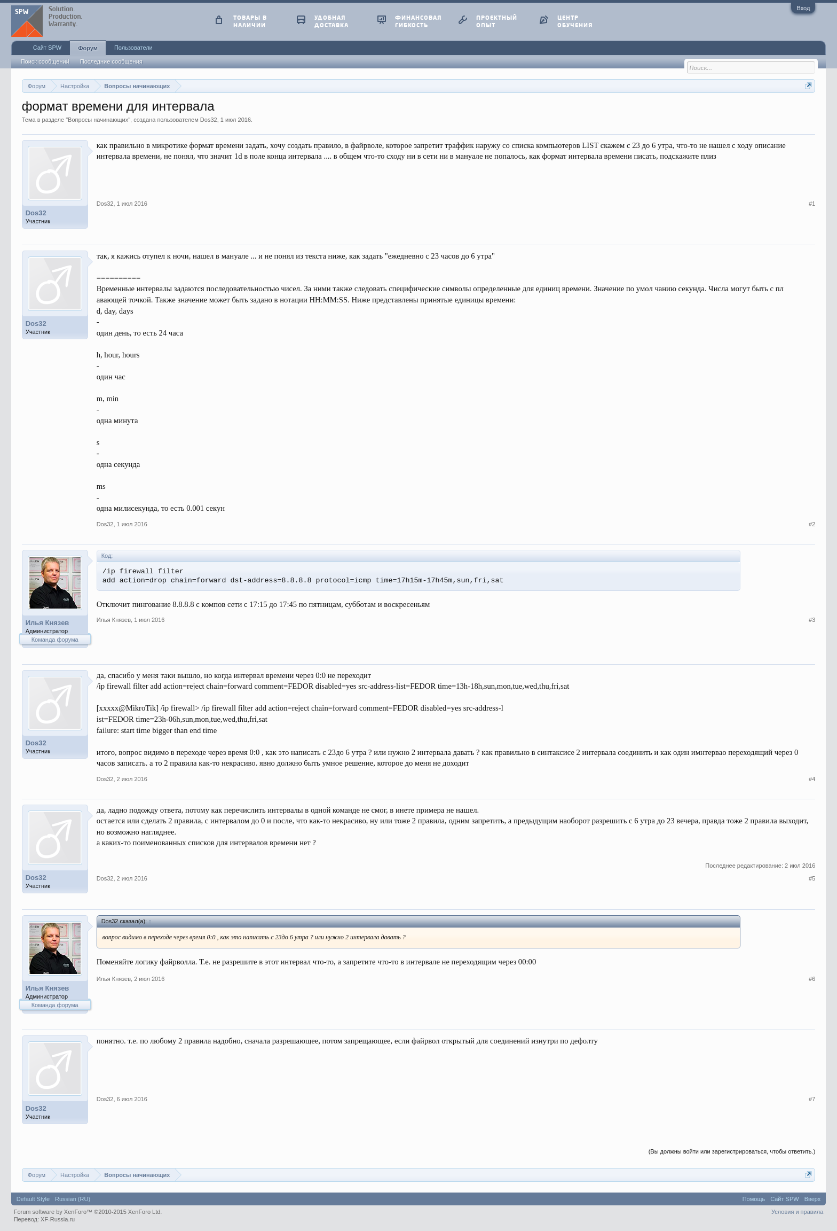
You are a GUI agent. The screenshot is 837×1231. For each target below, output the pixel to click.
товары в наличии (250, 21)
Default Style (33, 1199)
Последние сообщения (111, 61)
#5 (812, 878)
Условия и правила (797, 1212)
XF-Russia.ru (58, 1219)
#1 (812, 203)
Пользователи (133, 47)
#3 (812, 620)
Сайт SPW (47, 47)
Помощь (754, 1199)
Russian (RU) (72, 1199)
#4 (812, 779)
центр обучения (575, 21)
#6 (812, 979)
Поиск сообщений (45, 61)
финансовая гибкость (418, 21)
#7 (812, 1099)
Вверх (812, 1199)
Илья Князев (47, 623)
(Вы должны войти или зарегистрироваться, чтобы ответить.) (732, 1151)
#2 (812, 524)
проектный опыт (496, 21)
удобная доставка (331, 21)
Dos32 (208, 119)
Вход (803, 8)
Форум (88, 48)
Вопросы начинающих (98, 119)
